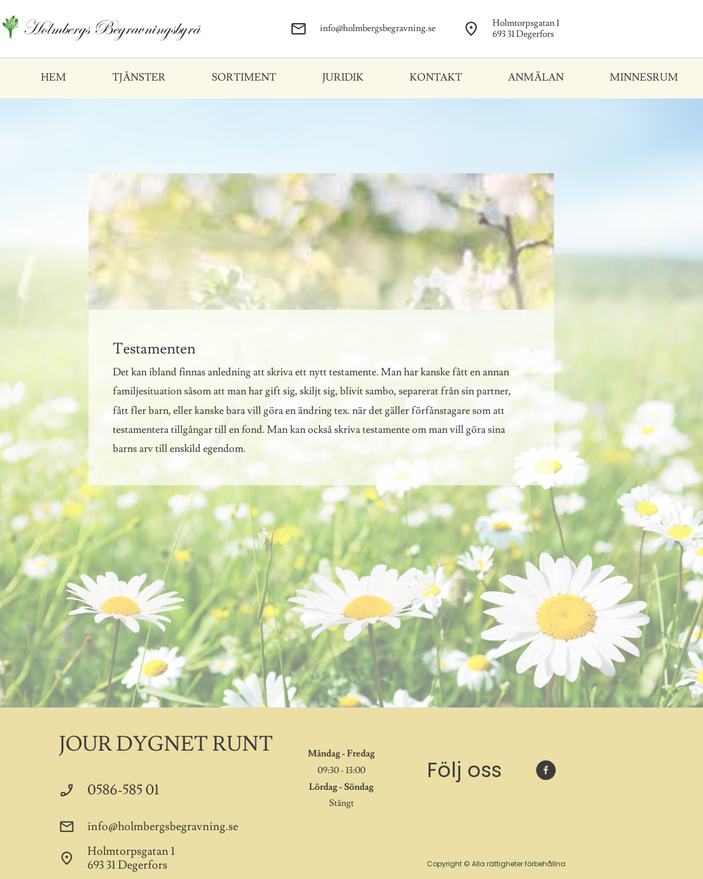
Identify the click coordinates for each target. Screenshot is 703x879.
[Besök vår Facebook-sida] (546, 770)
